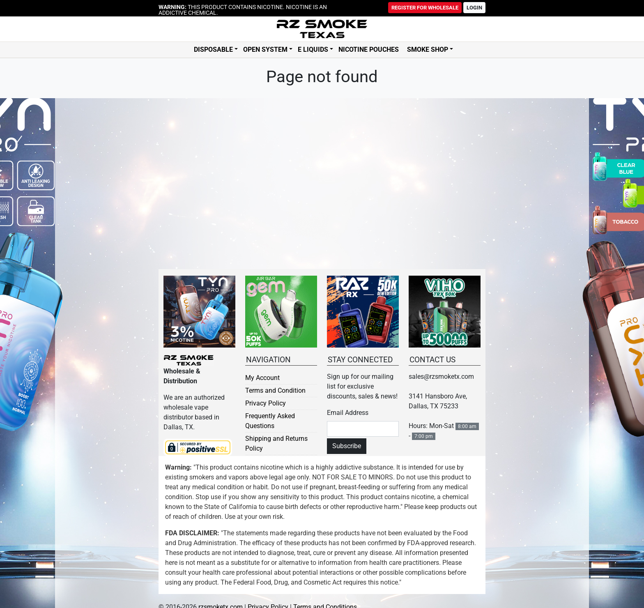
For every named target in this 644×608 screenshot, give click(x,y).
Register (424, 8)
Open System (265, 50)
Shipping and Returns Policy (276, 443)
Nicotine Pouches (368, 50)
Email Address (347, 413)
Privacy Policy (265, 403)
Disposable (213, 50)
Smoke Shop (427, 50)
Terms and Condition (275, 390)
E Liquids (313, 50)
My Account (262, 378)
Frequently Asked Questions (270, 421)
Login (474, 8)
